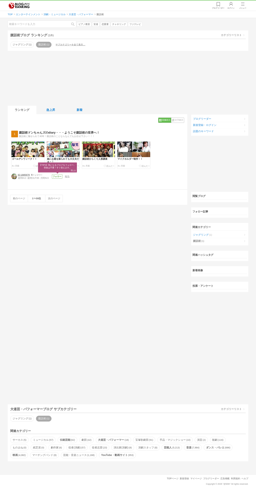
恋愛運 (105, 24)
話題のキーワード (203, 131)
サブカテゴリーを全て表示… (70, 44)
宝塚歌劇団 (144, 439)
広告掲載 (225, 478)
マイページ (196, 478)
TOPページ (172, 478)
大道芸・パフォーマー (113, 439)
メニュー (242, 8)
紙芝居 (38, 447)
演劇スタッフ (147, 447)
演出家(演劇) (123, 447)
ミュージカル (43, 439)
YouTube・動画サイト (117, 455)
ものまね (19, 447)
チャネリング (119, 24)
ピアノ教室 (84, 24)
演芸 (201, 439)
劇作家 (56, 447)
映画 (19, 455)
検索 (74, 24)
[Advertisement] (128, 77)
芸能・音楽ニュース (79, 455)
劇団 (86, 439)
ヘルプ (244, 478)
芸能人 (172, 447)
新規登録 (184, 478)
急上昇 (50, 110)
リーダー (218, 8)
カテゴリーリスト (231, 35)
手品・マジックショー (175, 439)
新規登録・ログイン (204, 125)
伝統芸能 (67, 439)
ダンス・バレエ (218, 447)
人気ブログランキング (19, 5)
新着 (79, 110)
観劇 (217, 439)
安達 (96, 24)
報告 (67, 176)
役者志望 (99, 447)
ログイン (231, 8)
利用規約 (235, 478)
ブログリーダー (202, 118)
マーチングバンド (44, 455)
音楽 (192, 447)
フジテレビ (135, 24)
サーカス (19, 439)
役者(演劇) (76, 447)
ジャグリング (22, 44)
